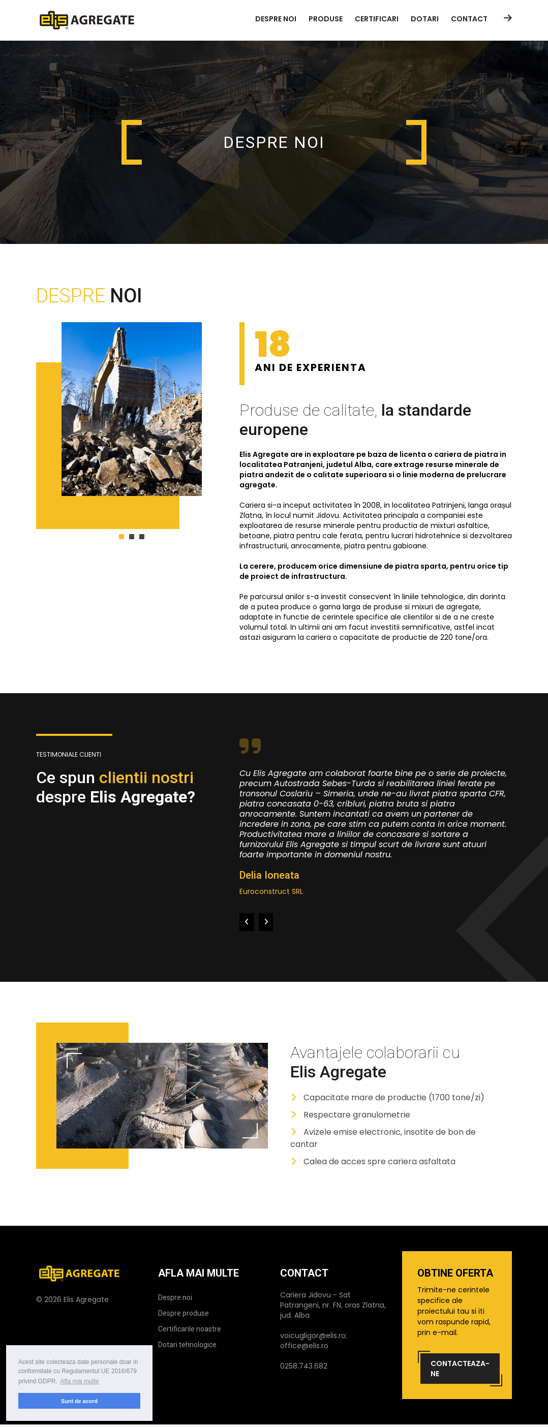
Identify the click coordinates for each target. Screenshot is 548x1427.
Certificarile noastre (189, 1329)
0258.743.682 (303, 1366)
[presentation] (246, 922)
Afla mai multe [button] (79, 1381)
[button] (121, 537)
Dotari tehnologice (187, 1345)
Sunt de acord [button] (79, 1401)
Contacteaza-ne (460, 1368)
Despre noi (175, 1297)
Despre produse (183, 1313)
